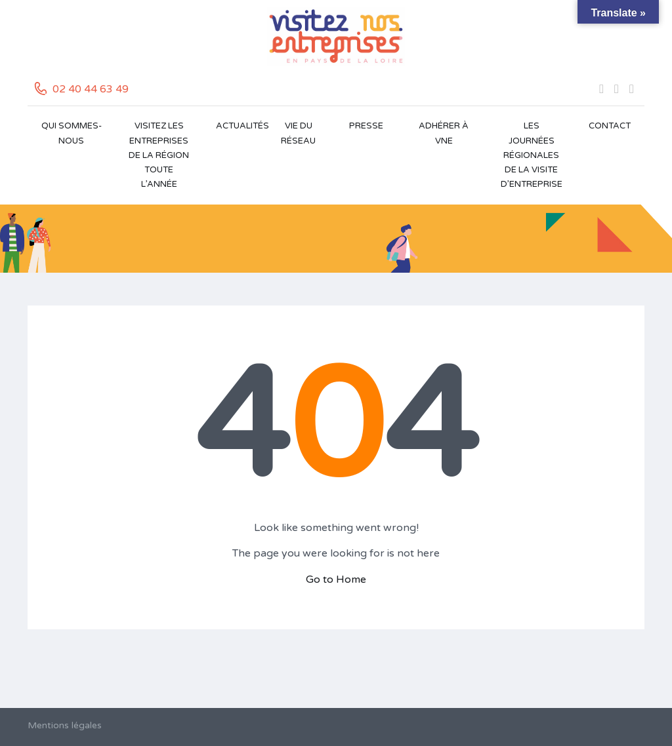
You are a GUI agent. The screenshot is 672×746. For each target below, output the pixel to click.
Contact (610, 126)
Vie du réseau (298, 133)
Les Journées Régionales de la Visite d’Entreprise (531, 155)
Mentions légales (65, 725)
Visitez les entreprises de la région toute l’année (159, 155)
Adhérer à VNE (444, 133)
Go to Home (336, 579)
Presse (366, 126)
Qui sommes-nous (71, 133)
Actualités (240, 126)
